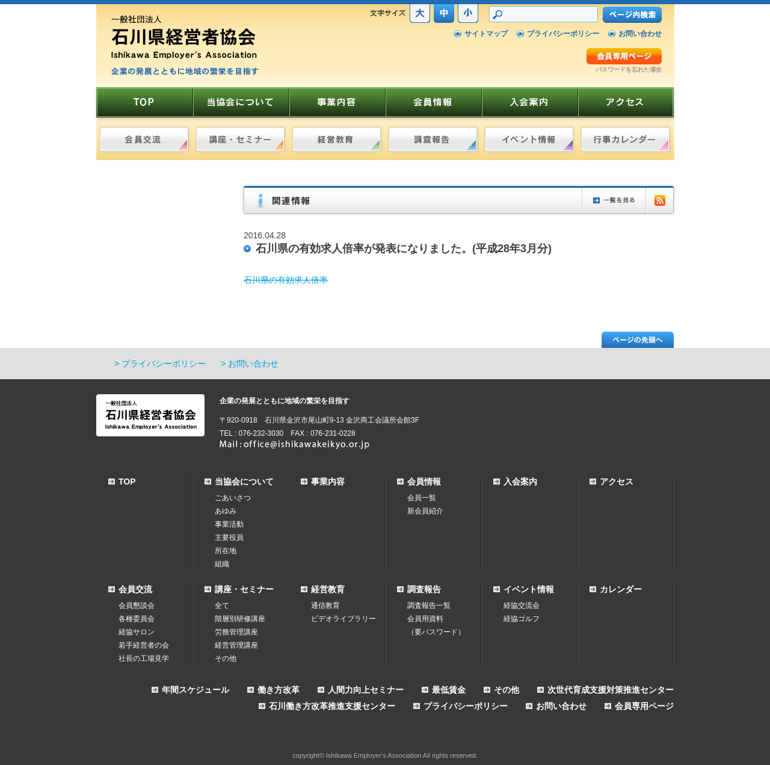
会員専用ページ (644, 706)
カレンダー (621, 589)
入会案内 (520, 481)
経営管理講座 (236, 645)
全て (222, 605)
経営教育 (328, 589)
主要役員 (229, 537)
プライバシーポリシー (563, 33)
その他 (225, 658)
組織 (222, 564)
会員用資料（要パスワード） (436, 625)
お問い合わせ (640, 33)
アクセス (616, 481)
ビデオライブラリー (343, 619)
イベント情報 (529, 589)
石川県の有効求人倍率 (286, 280)
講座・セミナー (244, 589)
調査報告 (424, 589)
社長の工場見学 (144, 658)
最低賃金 (449, 690)
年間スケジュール (195, 690)
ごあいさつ (233, 498)
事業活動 (229, 524)
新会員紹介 (425, 511)
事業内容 (328, 481)
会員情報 (424, 481)
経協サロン (137, 632)
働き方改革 (278, 690)
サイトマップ (486, 33)
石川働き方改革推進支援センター (332, 706)
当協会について (244, 481)
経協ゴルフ (522, 619)
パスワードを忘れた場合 (629, 69)
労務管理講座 (236, 632)
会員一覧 (421, 498)
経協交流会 (522, 605)
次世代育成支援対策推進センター (610, 690)
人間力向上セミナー (366, 690)
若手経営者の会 (144, 645)
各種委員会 (137, 619)
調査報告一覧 (429, 605)
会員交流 (135, 589)
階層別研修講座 (240, 619)
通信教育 (325, 605)
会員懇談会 (137, 605)
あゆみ (225, 511)
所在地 (225, 551)
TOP (127, 481)
